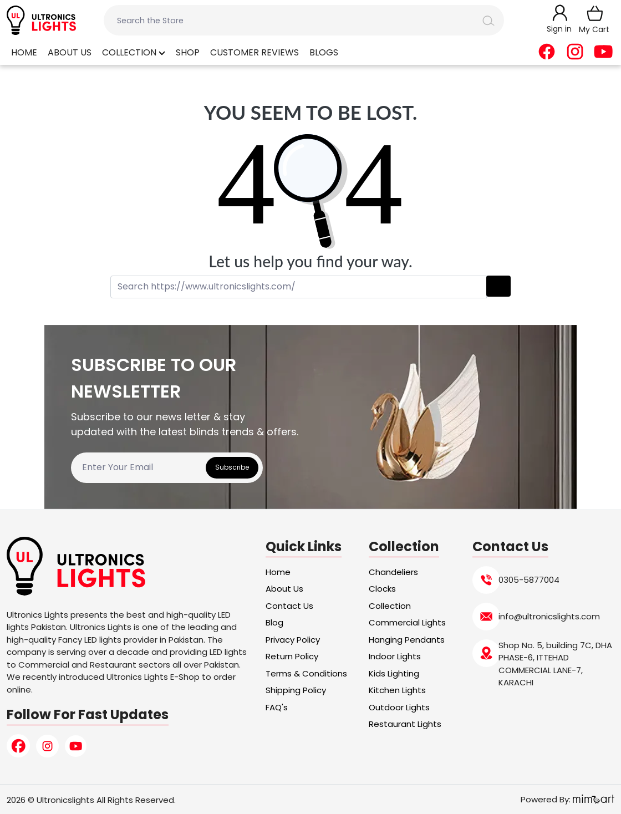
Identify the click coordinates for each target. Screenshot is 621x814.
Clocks (382, 588)
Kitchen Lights (397, 690)
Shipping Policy (296, 690)
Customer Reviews (254, 52)
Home (24, 52)
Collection (133, 52)
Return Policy (292, 656)
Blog (274, 622)
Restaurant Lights (405, 724)
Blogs (323, 52)
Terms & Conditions (306, 673)
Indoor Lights (395, 656)
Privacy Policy (293, 639)
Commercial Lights (407, 622)
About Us (69, 52)
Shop (188, 52)
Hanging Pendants (407, 639)
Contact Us (289, 606)
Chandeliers (393, 572)
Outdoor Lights (399, 707)
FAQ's (277, 707)
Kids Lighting (394, 673)
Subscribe (232, 467)
